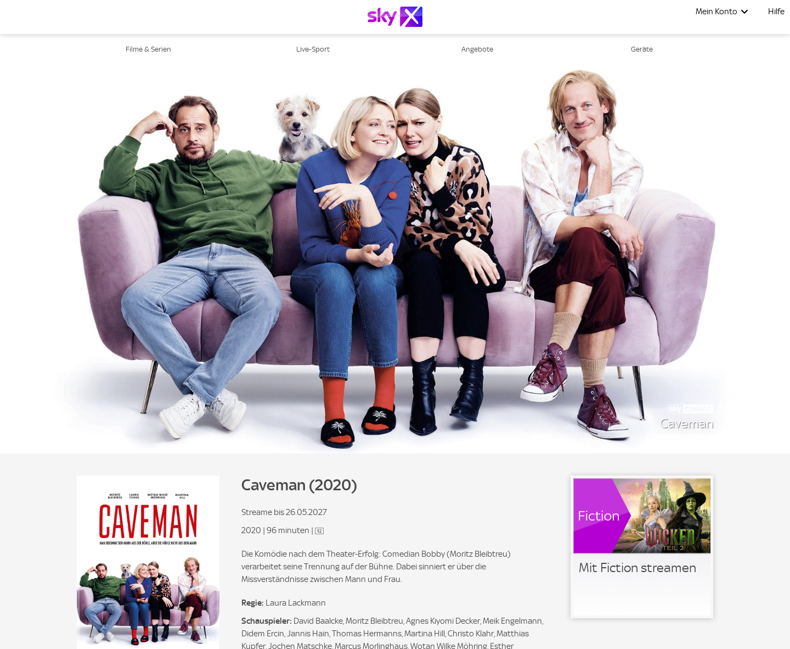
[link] (642, 546)
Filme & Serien (148, 49)
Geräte (642, 49)
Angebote (477, 49)
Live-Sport (313, 49)
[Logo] (395, 17)
